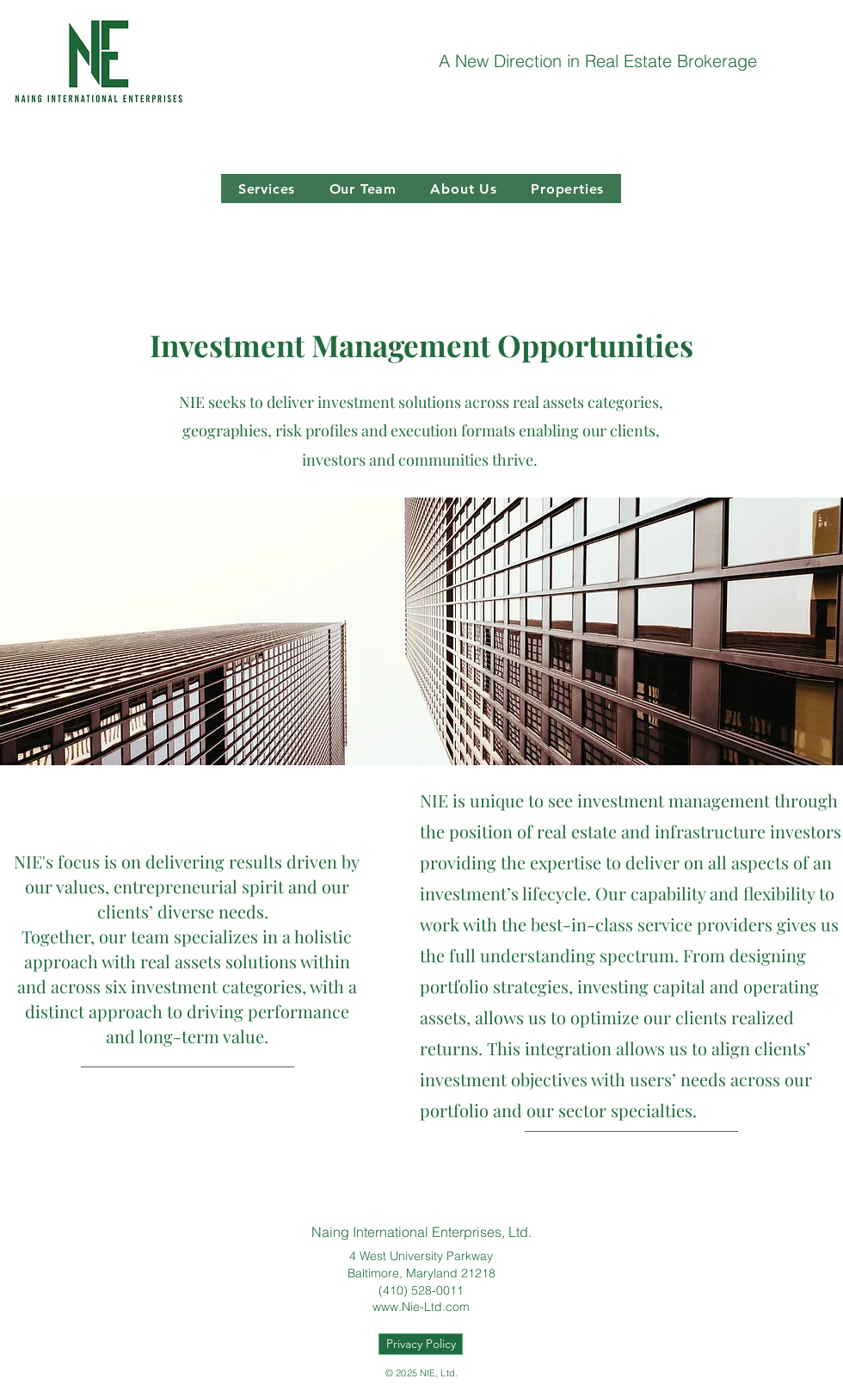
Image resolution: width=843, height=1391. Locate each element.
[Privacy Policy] (420, 1344)
